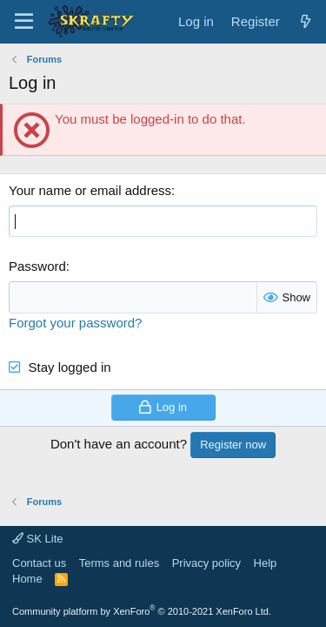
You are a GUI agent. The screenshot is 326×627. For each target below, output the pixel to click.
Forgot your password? (75, 322)
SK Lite (37, 538)
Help (265, 563)
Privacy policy (206, 563)
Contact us (39, 563)
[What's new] (306, 21)
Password (37, 266)
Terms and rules (119, 563)
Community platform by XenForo (141, 611)
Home (27, 578)
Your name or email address (90, 190)
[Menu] (23, 22)
